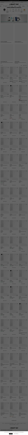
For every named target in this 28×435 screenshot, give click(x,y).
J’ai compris (11, 433)
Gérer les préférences (16, 433)
